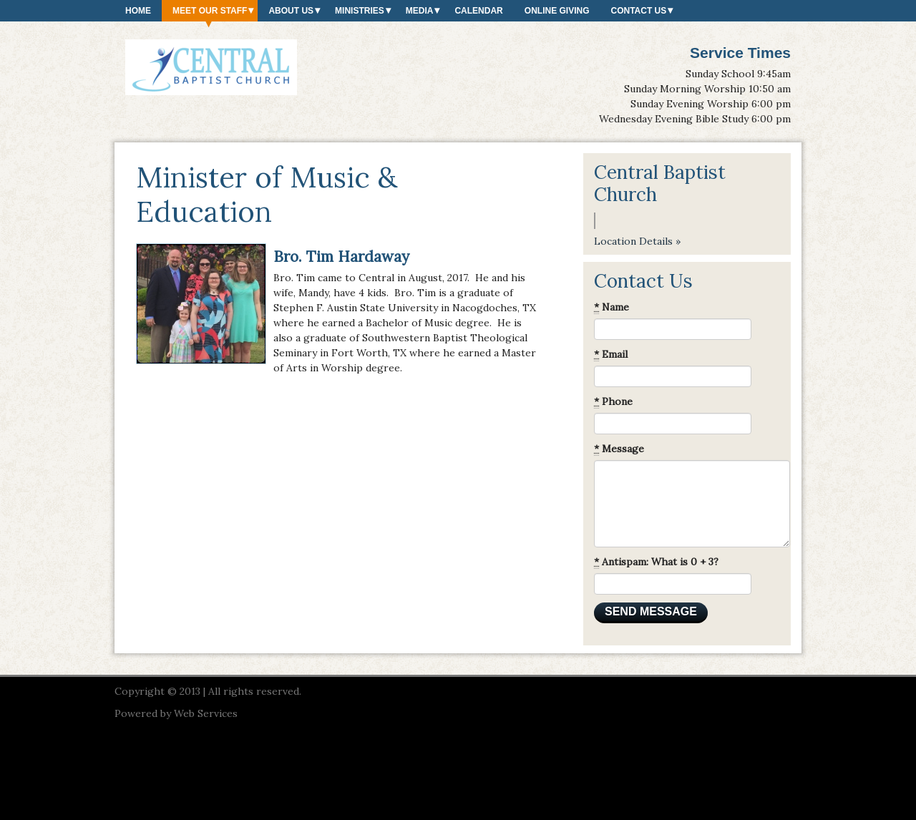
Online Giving (557, 11)
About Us (290, 11)
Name (611, 307)
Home (138, 11)
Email (611, 354)
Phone (613, 402)
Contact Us (638, 11)
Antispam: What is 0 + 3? (656, 562)
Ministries (359, 11)
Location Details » (637, 241)
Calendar (478, 11)
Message (619, 449)
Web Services (206, 713)
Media (420, 11)
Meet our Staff (209, 11)
